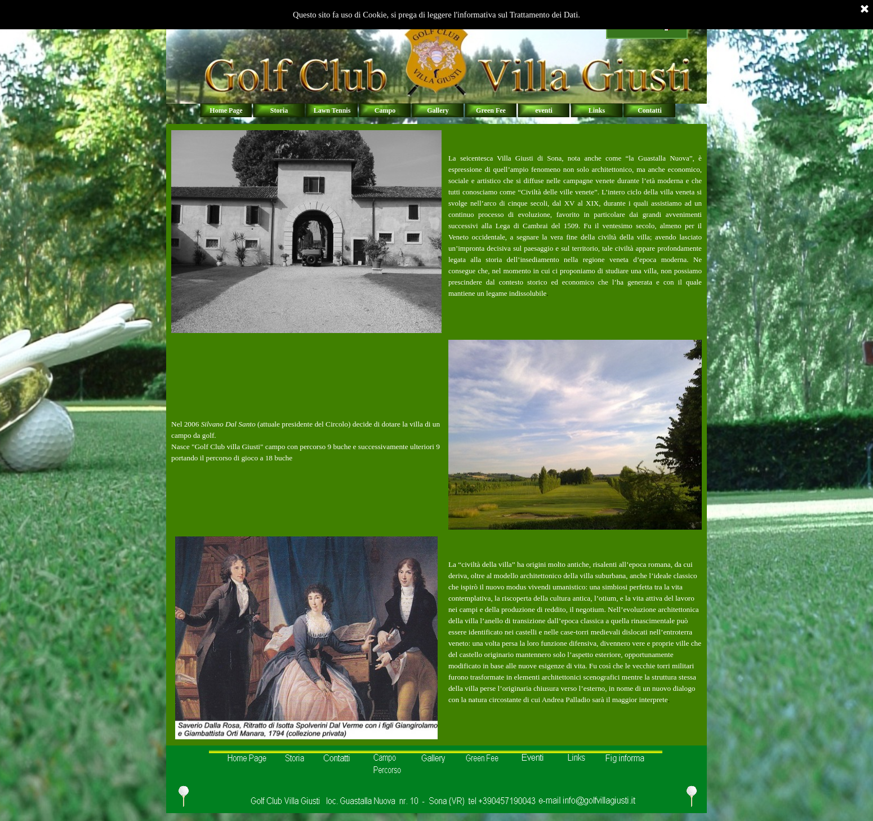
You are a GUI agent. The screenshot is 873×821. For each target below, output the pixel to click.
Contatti (650, 110)
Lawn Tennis (332, 110)
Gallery (438, 110)
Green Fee (491, 110)
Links (597, 110)
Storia (279, 110)
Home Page (226, 110)
